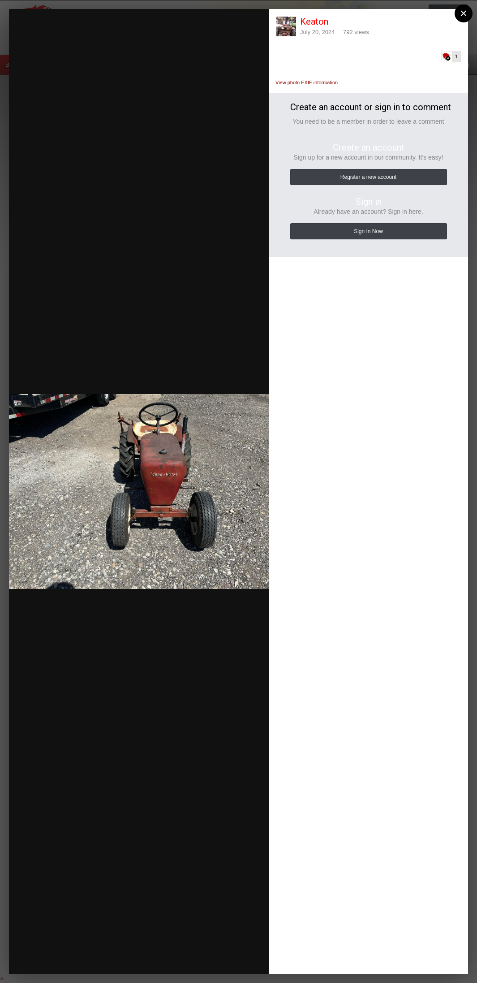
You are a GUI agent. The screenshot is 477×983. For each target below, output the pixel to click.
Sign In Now (368, 231)
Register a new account (368, 177)
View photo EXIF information (306, 82)
